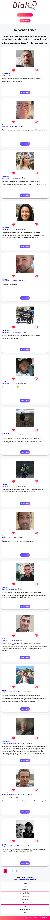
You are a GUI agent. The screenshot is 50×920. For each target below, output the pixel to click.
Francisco (5, 279)
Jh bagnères (6, 793)
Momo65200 (6, 741)
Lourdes (25, 886)
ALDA (4, 844)
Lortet (25, 912)
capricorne (5, 330)
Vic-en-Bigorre (25, 899)
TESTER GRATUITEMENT (25, 15)
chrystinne (5, 176)
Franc (4, 125)
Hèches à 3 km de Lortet (10, 126)
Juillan (25, 903)
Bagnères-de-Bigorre (25, 893)
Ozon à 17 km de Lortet (9, 589)
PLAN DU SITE (36, 918)
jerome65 (5, 587)
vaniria (4, 690)
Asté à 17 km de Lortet (9, 538)
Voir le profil (25, 92)
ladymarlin (5, 228)
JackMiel (5, 382)
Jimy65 (4, 484)
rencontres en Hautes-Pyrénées (26, 879)
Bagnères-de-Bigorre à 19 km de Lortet (14, 692)
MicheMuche (6, 73)
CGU (29, 918)
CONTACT (45, 918)
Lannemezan (25, 896)
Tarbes (25, 883)
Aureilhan (25, 890)
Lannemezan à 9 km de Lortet (11, 178)
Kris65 (4, 536)
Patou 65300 (6, 433)
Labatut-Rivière (25, 909)
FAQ (25, 918)
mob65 (4, 639)
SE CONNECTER (25, 20)
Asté (25, 906)
